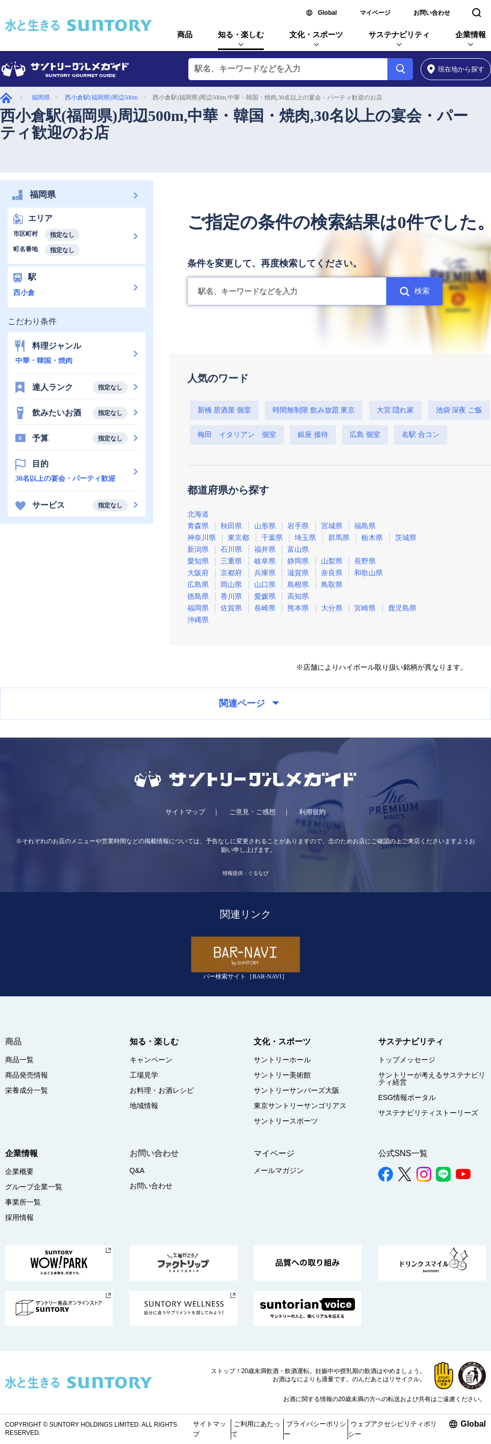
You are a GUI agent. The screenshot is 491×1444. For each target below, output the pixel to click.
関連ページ (249, 703)
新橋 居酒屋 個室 (224, 410)
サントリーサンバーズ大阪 (296, 1090)
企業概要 (19, 1171)
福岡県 (41, 97)
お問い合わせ (431, 12)
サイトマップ (185, 812)
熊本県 (298, 608)
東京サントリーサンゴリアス (300, 1106)
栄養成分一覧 (26, 1090)
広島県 (198, 585)
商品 (184, 34)
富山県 (298, 549)
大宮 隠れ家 (395, 410)
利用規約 (312, 812)
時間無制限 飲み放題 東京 (314, 410)
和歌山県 (368, 573)
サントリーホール (282, 1060)
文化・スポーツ (316, 34)
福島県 (365, 526)
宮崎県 (365, 608)
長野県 (365, 561)
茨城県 (405, 538)
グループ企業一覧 (33, 1187)
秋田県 (231, 526)
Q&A (137, 1170)
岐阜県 (265, 561)
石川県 (231, 549)
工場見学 (144, 1075)
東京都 (238, 538)
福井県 (265, 549)
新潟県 (198, 549)
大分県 (331, 608)
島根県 (298, 585)
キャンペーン (151, 1060)
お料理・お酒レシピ (162, 1090)
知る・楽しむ (241, 34)
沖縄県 (198, 620)
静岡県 (298, 561)
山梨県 (331, 561)
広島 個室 (365, 434)
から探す (456, 69)
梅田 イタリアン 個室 (237, 434)
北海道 (198, 514)
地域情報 (144, 1106)
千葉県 (272, 538)
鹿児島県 (402, 608)
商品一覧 (19, 1060)
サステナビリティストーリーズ (428, 1113)
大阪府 (198, 573)
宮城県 (331, 526)
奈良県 (331, 573)
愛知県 (198, 561)
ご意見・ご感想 (252, 812)
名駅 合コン (420, 434)
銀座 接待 (313, 434)
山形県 (265, 526)
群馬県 (339, 538)
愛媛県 (265, 596)
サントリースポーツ (286, 1121)
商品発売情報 (26, 1075)
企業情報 (470, 34)
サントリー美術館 (282, 1075)
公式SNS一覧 (403, 1153)
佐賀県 (231, 608)
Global (327, 12)
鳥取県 (331, 585)
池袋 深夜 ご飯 (459, 410)
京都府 (231, 573)
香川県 (231, 596)
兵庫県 (265, 573)
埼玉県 (305, 538)
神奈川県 (201, 538)
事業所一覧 (23, 1202)
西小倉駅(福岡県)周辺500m (101, 97)
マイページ (375, 12)
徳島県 (198, 596)
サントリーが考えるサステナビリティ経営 (431, 1078)
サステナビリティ (399, 34)
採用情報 (19, 1217)
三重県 (231, 561)
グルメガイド (6, 97)
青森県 (198, 526)
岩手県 (298, 526)
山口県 (265, 585)
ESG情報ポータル (407, 1097)
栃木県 (372, 538)
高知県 (298, 596)
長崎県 (265, 608)
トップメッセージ (406, 1060)
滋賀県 (298, 573)
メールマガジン (279, 1170)
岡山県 (231, 585)
